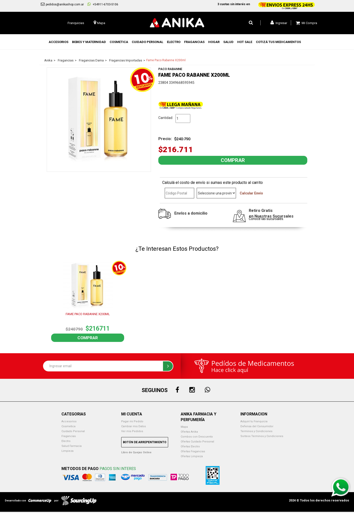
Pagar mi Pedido (132, 421)
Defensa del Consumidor (256, 426)
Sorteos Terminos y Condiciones (261, 436)
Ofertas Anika (189, 431)
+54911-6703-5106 (103, 4)
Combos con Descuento (197, 436)
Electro (66, 441)
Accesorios (68, 421)
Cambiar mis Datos (133, 426)
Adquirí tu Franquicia (253, 421)
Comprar (87, 337)
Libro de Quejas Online (136, 452)
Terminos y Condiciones (256, 431)
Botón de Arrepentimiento (144, 442)
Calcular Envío (251, 193)
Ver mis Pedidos (132, 431)
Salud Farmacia (71, 446)
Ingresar (278, 22)
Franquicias (76, 23)
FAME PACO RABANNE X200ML (88, 314)
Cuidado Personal (73, 431)
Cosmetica (68, 426)
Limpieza (67, 451)
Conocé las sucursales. (266, 219)
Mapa (184, 426)
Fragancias (68, 436)
